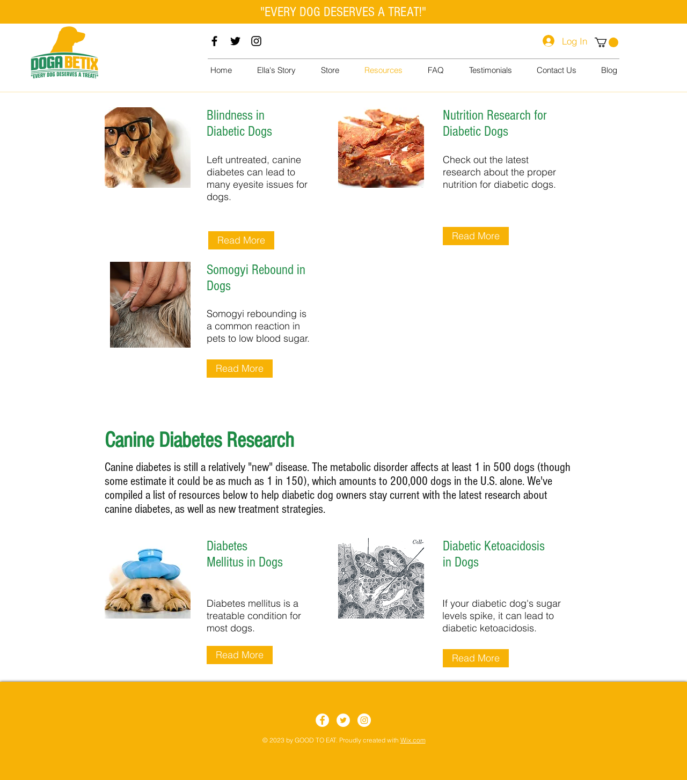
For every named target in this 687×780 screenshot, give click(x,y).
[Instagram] (256, 41)
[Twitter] (235, 41)
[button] (606, 42)
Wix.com (413, 740)
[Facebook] (214, 41)
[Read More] (241, 240)
